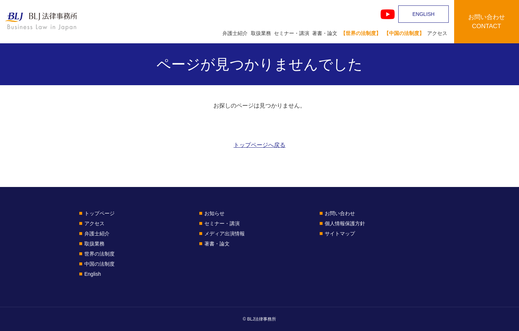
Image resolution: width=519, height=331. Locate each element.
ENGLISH (423, 14)
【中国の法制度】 (404, 33)
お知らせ (214, 213)
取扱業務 (261, 33)
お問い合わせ (340, 213)
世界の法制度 (99, 254)
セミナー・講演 (291, 33)
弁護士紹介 (235, 33)
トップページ (99, 213)
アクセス (437, 33)
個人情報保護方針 (345, 223)
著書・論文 (324, 33)
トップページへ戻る (259, 145)
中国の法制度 (99, 264)
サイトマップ (340, 233)
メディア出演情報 (224, 233)
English (92, 274)
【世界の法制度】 (361, 33)
